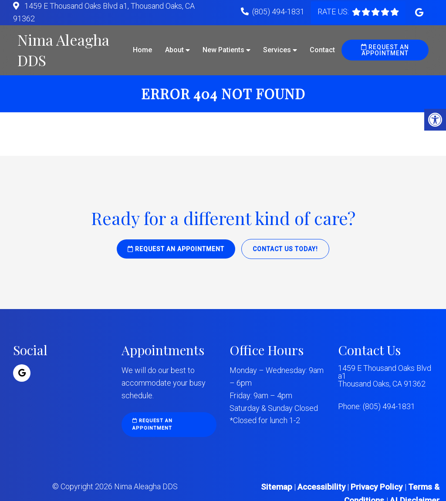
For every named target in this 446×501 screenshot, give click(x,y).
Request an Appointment (385, 50)
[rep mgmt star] (375, 12)
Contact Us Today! (285, 248)
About (174, 50)
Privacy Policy (378, 487)
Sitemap (276, 487)
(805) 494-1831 (278, 11)
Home (142, 50)
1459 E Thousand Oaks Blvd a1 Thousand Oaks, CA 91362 (384, 376)
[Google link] (419, 12)
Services (277, 50)
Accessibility (321, 487)
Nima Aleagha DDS (63, 50)
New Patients (223, 50)
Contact (322, 50)
